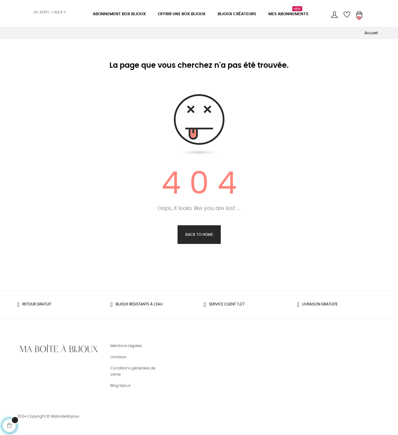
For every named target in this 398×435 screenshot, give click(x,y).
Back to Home (199, 234)
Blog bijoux (120, 385)
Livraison (118, 357)
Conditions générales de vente (132, 371)
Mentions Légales (126, 346)
